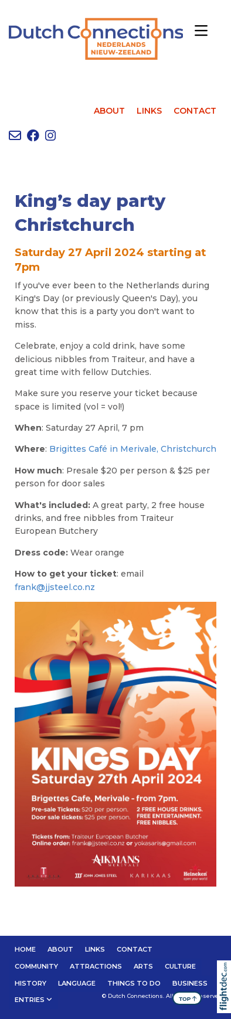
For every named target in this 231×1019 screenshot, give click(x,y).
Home (25, 949)
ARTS (143, 966)
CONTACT (195, 110)
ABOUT (109, 110)
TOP (188, 998)
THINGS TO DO (134, 983)
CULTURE (180, 966)
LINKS (149, 110)
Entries (30, 1000)
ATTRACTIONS (96, 966)
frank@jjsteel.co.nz (55, 587)
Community (36, 966)
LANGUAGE (77, 983)
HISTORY (30, 983)
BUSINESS (190, 983)
